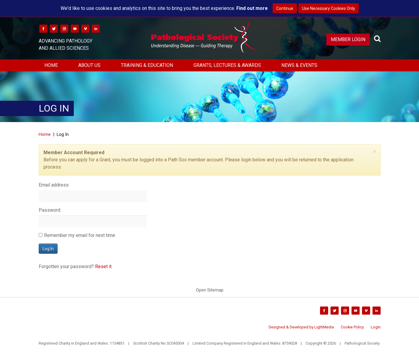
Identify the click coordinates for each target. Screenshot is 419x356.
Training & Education (147, 65)
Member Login (348, 39)
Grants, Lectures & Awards (227, 65)
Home (51, 65)
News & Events (299, 65)
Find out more (252, 8)
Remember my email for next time (79, 235)
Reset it (103, 266)
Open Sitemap (209, 290)
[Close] (374, 151)
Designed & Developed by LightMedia (301, 327)
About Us (89, 65)
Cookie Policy (352, 327)
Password (49, 210)
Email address (54, 185)
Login (376, 327)
